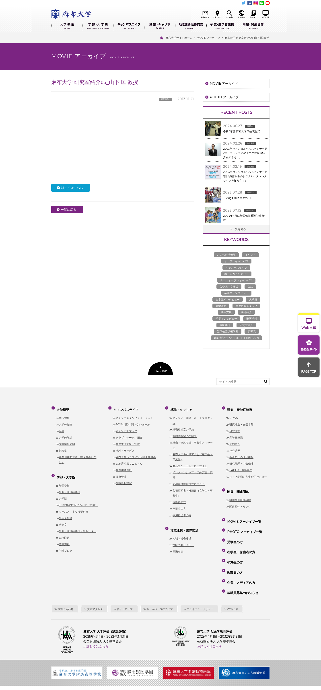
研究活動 (234, 427)
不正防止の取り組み (241, 453)
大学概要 (66, 26)
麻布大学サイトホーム (122, 660)
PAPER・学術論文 (240, 466)
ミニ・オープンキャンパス (236, 280)
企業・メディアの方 (240, 551)
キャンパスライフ (128, 26)
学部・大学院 (97, 26)
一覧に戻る (68, 210)
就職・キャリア (159, 26)
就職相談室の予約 (183, 425)
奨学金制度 (65, 510)
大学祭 (253, 299)
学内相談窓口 (124, 466)
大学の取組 (65, 433)
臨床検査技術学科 (227, 331)
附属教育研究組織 (240, 492)
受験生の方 (234, 525)
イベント (250, 254)
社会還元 (234, 447)
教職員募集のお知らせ (241, 557)
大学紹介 (221, 306)
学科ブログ (65, 543)
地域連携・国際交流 (190, 26)
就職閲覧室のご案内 (185, 432)
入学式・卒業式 (229, 286)
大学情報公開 (67, 440)
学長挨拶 (64, 414)
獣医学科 (251, 318)
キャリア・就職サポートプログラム (193, 416)
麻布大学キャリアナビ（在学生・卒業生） (193, 453)
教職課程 (64, 536)
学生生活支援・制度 (128, 440)
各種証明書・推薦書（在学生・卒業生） (193, 489)
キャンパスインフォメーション (134, 414)
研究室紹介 (246, 325)
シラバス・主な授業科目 (73, 504)
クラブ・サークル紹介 (129, 433)
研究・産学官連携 (222, 26)
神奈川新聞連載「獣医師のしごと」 (77, 456)
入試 (250, 286)
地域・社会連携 (182, 531)
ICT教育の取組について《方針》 (78, 497)
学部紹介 (246, 312)
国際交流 (178, 544)
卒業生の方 (179, 504)
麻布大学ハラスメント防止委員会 (136, 453)
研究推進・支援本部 (241, 421)
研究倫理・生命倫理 (241, 459)
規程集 (63, 447)
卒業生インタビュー (236, 293)
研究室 (63, 517)
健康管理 (121, 473)
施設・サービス (125, 447)
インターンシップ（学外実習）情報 (193, 471)
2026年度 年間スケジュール (133, 421)
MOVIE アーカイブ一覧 (243, 512)
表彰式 (252, 331)
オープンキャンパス (236, 261)
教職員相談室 (124, 479)
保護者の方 (179, 498)
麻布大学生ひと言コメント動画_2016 (236, 337)
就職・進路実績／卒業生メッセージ (193, 441)
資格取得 (64, 530)
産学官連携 (236, 433)
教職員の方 (234, 544)
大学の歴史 (65, 421)
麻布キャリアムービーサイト (190, 462)
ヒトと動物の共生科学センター (248, 473)
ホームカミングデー (236, 274)
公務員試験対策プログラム (189, 480)
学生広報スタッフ (246, 306)
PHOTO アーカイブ (224, 97)
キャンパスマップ (126, 427)
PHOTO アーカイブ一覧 (243, 519)
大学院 (63, 491)
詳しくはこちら (72, 188)
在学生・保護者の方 (240, 532)
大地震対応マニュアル (129, 459)
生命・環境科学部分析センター (77, 523)
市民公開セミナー (183, 537)
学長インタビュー (226, 318)
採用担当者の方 (182, 511)
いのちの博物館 (226, 254)
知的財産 (234, 440)
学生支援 (226, 312)
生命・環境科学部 (69, 484)
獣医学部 (225, 325)
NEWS (233, 414)
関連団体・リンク (240, 499)
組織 (61, 427)
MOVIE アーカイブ (224, 84)
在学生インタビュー (228, 299)
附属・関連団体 (253, 26)
